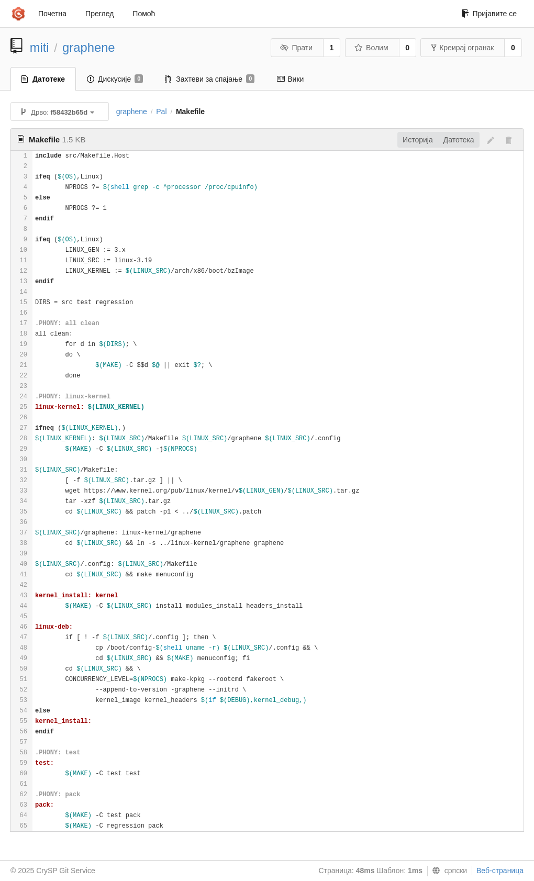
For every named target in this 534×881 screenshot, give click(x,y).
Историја (418, 140)
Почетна (52, 13)
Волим (371, 47)
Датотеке (43, 79)
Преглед (99, 13)
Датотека (458, 140)
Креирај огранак (462, 47)
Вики (290, 79)
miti (39, 47)
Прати (296, 47)
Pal (161, 111)
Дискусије (115, 79)
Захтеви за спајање (209, 79)
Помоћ (143, 13)
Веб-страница (500, 870)
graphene (88, 47)
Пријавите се (489, 13)
